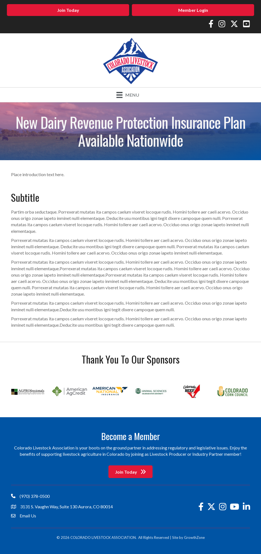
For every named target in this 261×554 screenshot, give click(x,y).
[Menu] (127, 95)
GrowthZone (194, 537)
